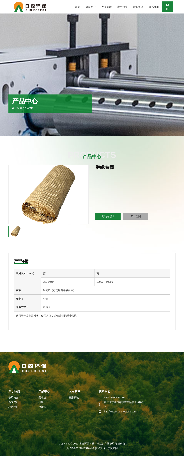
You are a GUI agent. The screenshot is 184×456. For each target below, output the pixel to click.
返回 (135, 216)
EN (167, 6)
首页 (77, 6)
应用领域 (122, 6)
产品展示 (107, 6)
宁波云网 (113, 448)
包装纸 (42, 406)
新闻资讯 (138, 6)
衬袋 (40, 402)
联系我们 (154, 6)
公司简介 (91, 6)
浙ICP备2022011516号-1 (80, 448)
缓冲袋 (42, 397)
